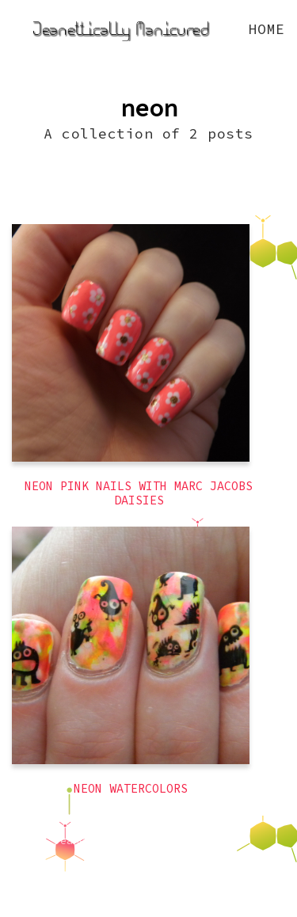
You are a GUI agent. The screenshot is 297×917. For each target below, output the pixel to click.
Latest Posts (125, 859)
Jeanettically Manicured (127, 840)
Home (267, 29)
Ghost (195, 859)
